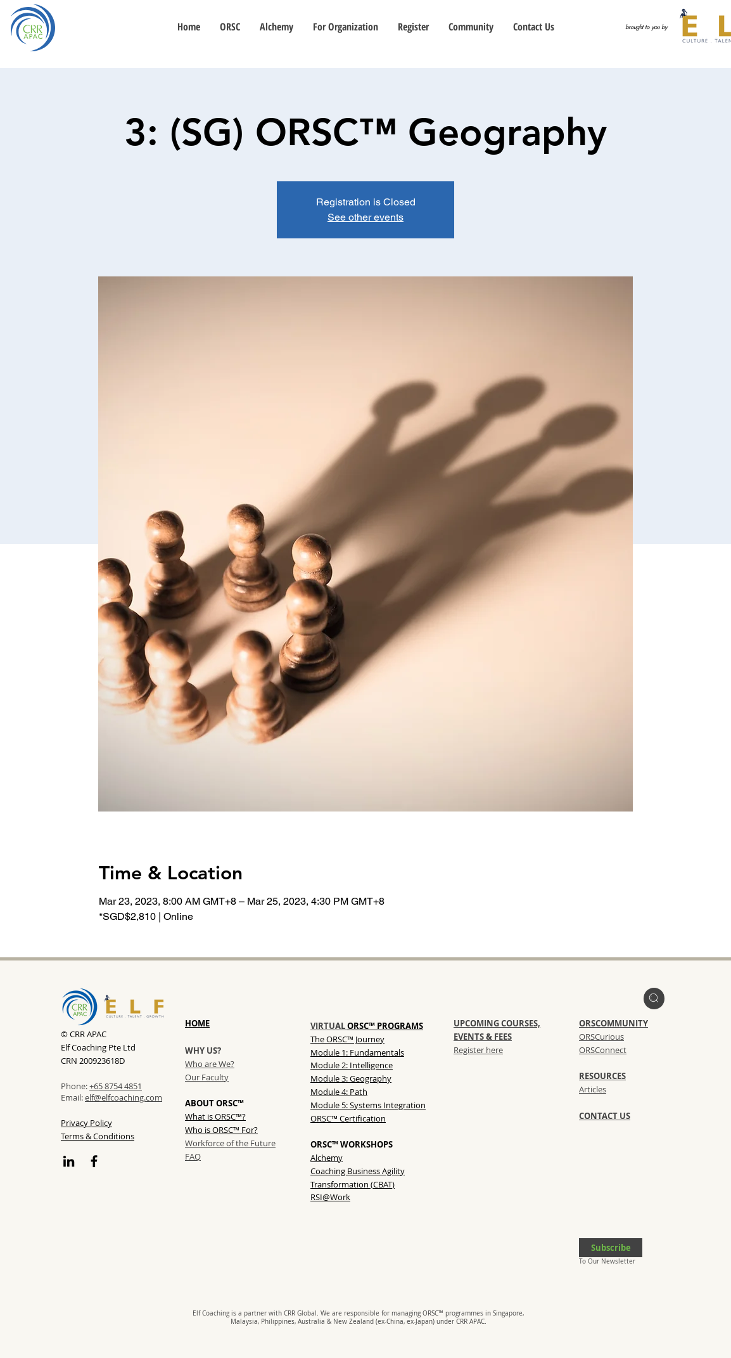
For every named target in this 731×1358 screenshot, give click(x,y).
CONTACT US (604, 1116)
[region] (654, 998)
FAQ (193, 1156)
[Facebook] (94, 1161)
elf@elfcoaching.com (123, 1097)
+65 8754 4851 (115, 1086)
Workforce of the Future (230, 1143)
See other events (365, 217)
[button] (610, 1247)
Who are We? (209, 1064)
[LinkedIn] (69, 1161)
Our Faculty (207, 1077)
